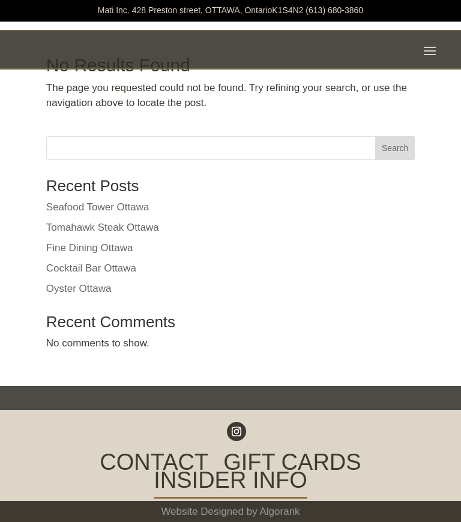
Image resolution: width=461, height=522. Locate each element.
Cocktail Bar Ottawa (91, 268)
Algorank (280, 511)
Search (395, 148)
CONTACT (154, 464)
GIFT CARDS (292, 464)
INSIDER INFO (230, 482)
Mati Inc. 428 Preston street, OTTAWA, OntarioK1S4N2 (201, 10)
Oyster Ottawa (79, 288)
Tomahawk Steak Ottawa (102, 227)
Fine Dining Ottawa (89, 248)
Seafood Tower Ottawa (97, 207)
